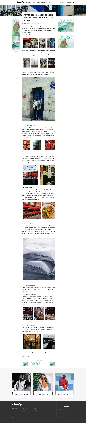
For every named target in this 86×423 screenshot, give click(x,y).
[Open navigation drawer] (13, 2)
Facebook (36, 408)
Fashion (33, 2)
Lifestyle (43, 2)
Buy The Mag (15, 410)
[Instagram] (60, 2)
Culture (48, 2)
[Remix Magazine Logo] (20, 2)
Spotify (35, 415)
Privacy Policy (15, 415)
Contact (14, 417)
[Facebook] (58, 2)
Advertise (14, 412)
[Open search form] (73, 2)
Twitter (35, 412)
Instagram (36, 410)
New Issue (28, 2)
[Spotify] (62, 2)
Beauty (38, 2)
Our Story (14, 408)
